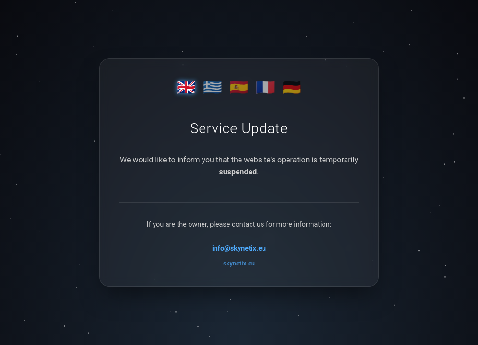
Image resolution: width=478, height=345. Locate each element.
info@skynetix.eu (239, 248)
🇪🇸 (239, 87)
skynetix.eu (239, 263)
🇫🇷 (265, 87)
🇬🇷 (212, 87)
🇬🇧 (186, 87)
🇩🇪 (291, 87)
